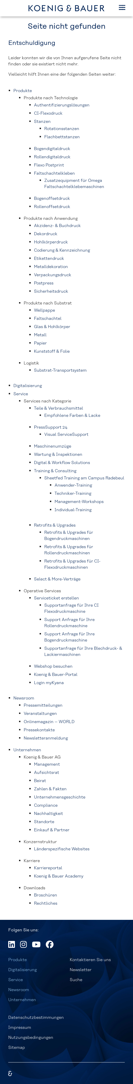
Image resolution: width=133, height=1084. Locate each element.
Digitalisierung (22, 970)
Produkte (17, 960)
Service (15, 980)
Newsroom (18, 990)
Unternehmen (22, 1000)
